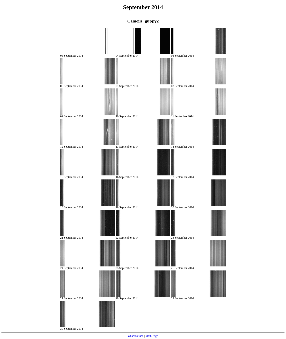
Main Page (151, 335)
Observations (136, 335)
